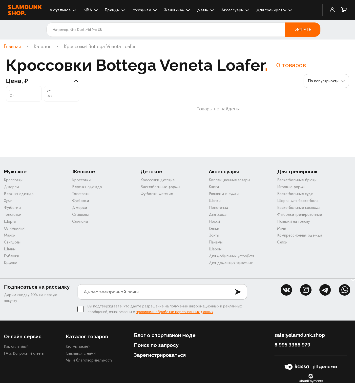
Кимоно (10, 266)
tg (325, 293)
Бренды (112, 10)
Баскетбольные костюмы (298, 211)
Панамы (216, 245)
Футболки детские (157, 197)
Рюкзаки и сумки (224, 197)
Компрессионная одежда (299, 239)
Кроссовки (13, 183)
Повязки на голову (293, 225)
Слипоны (80, 225)
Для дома (218, 218)
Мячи (281, 232)
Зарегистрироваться (160, 359)
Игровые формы (291, 190)
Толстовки (12, 218)
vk (286, 293)
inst (306, 293)
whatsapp (344, 293)
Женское (83, 175)
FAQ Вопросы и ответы (24, 357)
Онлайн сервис (23, 340)
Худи (8, 204)
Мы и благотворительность (89, 363)
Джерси (11, 190)
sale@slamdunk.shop (299, 339)
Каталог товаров (87, 340)
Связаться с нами (81, 357)
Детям (203, 10)
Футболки (12, 211)
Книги (214, 190)
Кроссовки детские (158, 183)
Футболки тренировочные (299, 218)
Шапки (215, 204)
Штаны (10, 252)
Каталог (42, 46)
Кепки (214, 232)
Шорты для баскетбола (297, 204)
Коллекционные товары (229, 183)
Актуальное (60, 10)
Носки (214, 225)
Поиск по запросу (156, 349)
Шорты (10, 225)
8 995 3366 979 (292, 348)
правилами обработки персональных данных (174, 315)
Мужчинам (141, 10)
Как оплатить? (16, 350)
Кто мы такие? (78, 350)
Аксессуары (232, 10)
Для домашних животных (231, 266)
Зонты (214, 239)
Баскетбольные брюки (296, 183)
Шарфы (215, 252)
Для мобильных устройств (231, 259)
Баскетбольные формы (160, 190)
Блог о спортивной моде (165, 339)
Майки (9, 239)
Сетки (282, 245)
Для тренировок (271, 10)
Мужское (15, 175)
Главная (12, 46)
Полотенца (218, 211)
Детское (151, 175)
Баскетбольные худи (295, 197)
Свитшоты (12, 245)
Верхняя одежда (19, 197)
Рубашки (11, 259)
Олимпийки (14, 232)
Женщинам (174, 10)
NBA (88, 10)
